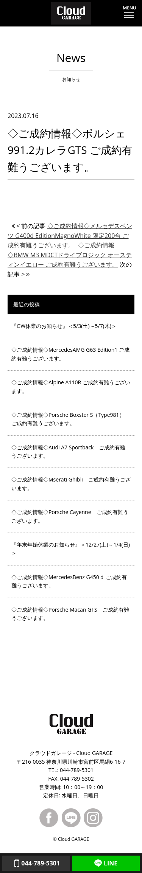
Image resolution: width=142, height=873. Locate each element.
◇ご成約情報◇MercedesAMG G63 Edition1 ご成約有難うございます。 (70, 354)
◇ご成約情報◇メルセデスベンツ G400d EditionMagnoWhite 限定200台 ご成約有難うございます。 (70, 235)
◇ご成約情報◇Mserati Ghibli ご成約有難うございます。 (71, 483)
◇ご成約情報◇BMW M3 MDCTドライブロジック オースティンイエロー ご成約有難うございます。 (70, 255)
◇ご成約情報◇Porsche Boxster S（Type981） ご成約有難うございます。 (68, 419)
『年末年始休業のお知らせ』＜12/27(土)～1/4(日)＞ (70, 548)
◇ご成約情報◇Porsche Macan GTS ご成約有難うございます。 (70, 613)
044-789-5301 (36, 863)
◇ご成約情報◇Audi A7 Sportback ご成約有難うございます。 (68, 451)
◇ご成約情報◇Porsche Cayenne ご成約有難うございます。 (69, 516)
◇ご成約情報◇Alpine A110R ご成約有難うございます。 (70, 386)
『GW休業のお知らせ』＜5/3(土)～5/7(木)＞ (64, 325)
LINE (105, 863)
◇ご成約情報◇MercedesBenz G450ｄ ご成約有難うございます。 (69, 581)
